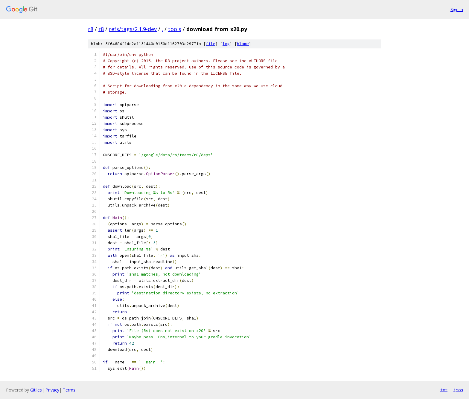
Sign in (456, 9)
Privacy (52, 390)
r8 (90, 29)
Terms (69, 390)
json (458, 389)
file (210, 43)
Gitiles (36, 390)
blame (243, 43)
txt (443, 389)
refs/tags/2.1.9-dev (133, 29)
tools (174, 29)
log (226, 43)
